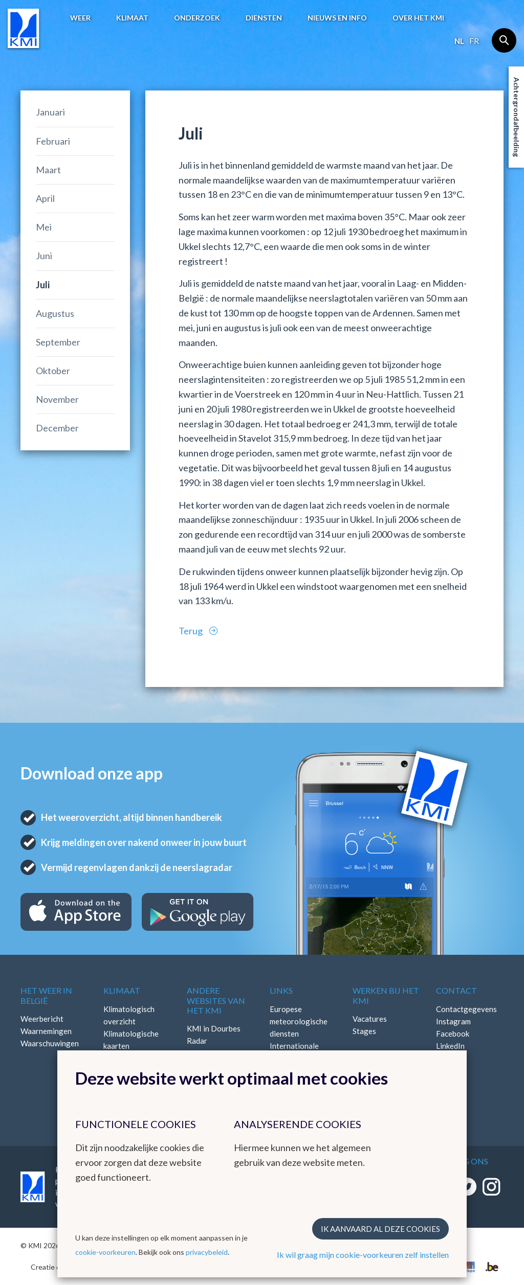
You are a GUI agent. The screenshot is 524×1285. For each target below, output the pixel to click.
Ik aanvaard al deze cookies (380, 1228)
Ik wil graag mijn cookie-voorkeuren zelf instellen (363, 1254)
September (58, 342)
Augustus (55, 313)
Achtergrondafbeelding (516, 117)
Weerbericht (41, 1018)
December (57, 427)
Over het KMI (418, 17)
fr (474, 40)
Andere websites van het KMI (216, 1000)
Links (281, 990)
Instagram (453, 1021)
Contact (456, 990)
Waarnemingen (46, 1031)
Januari (50, 112)
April (45, 198)
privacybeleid (207, 1252)
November (57, 399)
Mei (44, 227)
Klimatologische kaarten (131, 1039)
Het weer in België (46, 995)
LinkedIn (450, 1045)
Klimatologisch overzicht (129, 1015)
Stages (364, 1031)
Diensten (264, 17)
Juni (44, 255)
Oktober (53, 370)
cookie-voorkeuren (105, 1252)
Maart (48, 169)
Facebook (452, 1033)
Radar (197, 1040)
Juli (43, 284)
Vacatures (370, 1018)
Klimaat (132, 17)
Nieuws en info (337, 17)
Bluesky (449, 1058)
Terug (191, 630)
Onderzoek (197, 17)
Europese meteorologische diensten (299, 1021)
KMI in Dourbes (214, 1028)
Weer (80, 17)
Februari (53, 141)
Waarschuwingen (49, 1043)
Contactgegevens (466, 1009)
